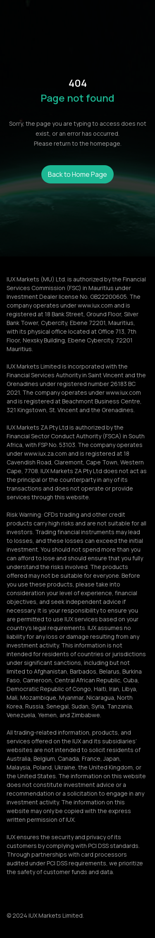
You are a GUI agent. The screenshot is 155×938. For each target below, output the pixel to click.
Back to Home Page (77, 174)
